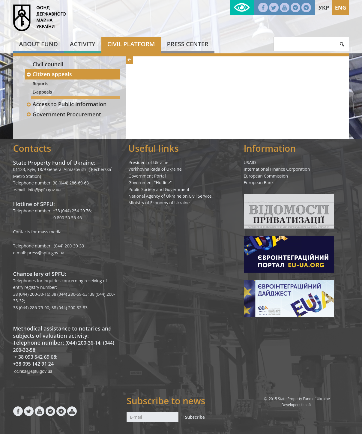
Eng (340, 7)
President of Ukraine (148, 162)
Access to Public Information (66, 104)
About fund (38, 44)
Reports (41, 83)
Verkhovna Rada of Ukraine (155, 169)
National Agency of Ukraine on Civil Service (170, 196)
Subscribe (195, 417)
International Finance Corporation (277, 169)
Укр (324, 7)
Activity (82, 44)
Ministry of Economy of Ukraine (159, 202)
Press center (187, 44)
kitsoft (306, 404)
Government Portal (147, 176)
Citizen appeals (49, 74)
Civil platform (131, 44)
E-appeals (42, 92)
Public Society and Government (159, 189)
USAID (250, 162)
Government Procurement (63, 114)
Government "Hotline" (150, 182)
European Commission (266, 176)
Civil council (48, 64)
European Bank (259, 182)
